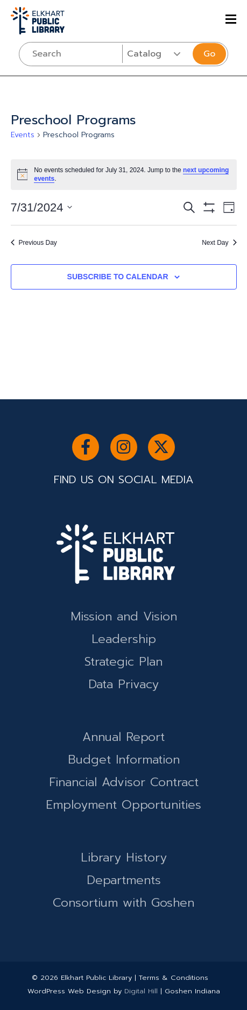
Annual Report (123, 737)
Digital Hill (141, 991)
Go (209, 53)
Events (22, 135)
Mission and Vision (123, 616)
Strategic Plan (123, 661)
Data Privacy (123, 684)
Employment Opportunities (123, 805)
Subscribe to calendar (117, 276)
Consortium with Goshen (123, 903)
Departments (124, 880)
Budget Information (124, 759)
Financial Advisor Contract (124, 782)
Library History (124, 857)
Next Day (219, 242)
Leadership (123, 639)
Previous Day (34, 242)
